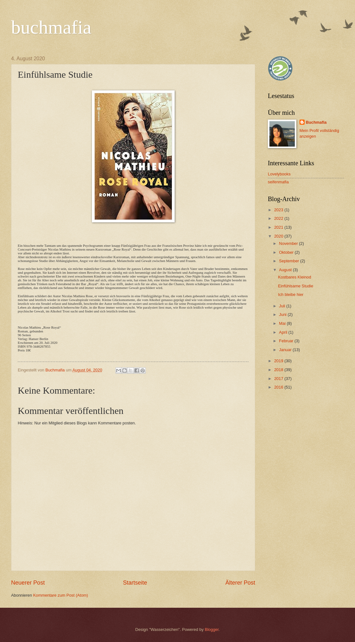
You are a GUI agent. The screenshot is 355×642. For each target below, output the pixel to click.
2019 (279, 360)
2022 (279, 218)
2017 (279, 378)
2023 (279, 209)
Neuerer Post (28, 583)
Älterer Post (240, 583)
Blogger (212, 629)
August (286, 269)
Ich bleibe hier (290, 294)
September (289, 261)
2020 (279, 236)
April (283, 332)
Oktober (286, 252)
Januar (286, 349)
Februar (286, 340)
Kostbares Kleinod (294, 277)
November (289, 243)
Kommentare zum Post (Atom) (60, 595)
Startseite (135, 583)
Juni (283, 314)
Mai (283, 323)
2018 (279, 369)
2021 (279, 227)
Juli (282, 306)
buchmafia (51, 27)
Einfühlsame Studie (295, 286)
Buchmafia (316, 122)
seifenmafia (278, 182)
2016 (279, 387)
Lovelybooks (279, 174)
